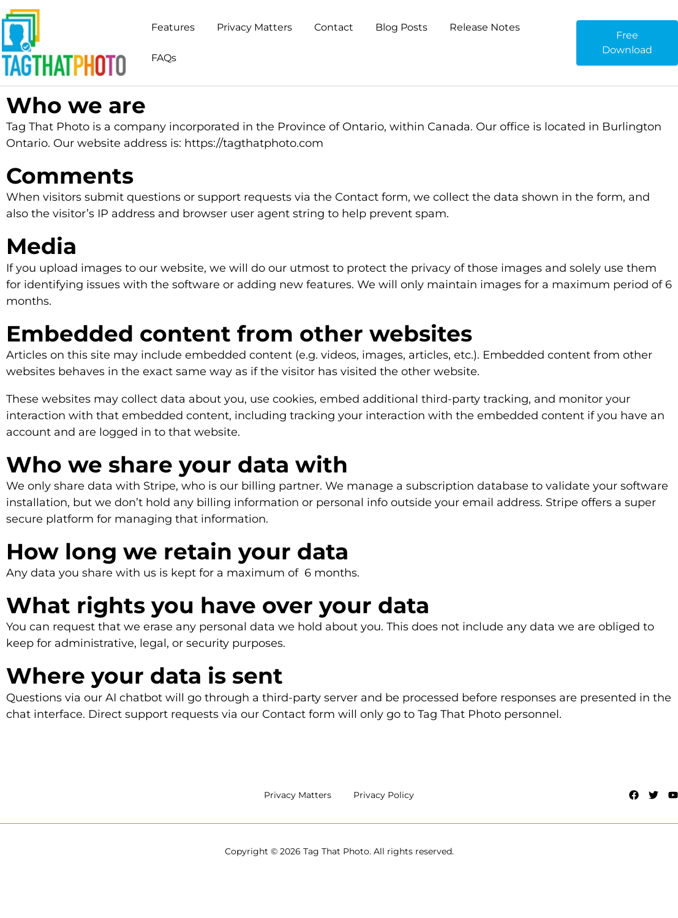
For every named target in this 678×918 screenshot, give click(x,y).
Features (173, 27)
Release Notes (485, 27)
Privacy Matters (254, 27)
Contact (333, 27)
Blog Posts (401, 27)
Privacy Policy (383, 794)
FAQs (163, 58)
